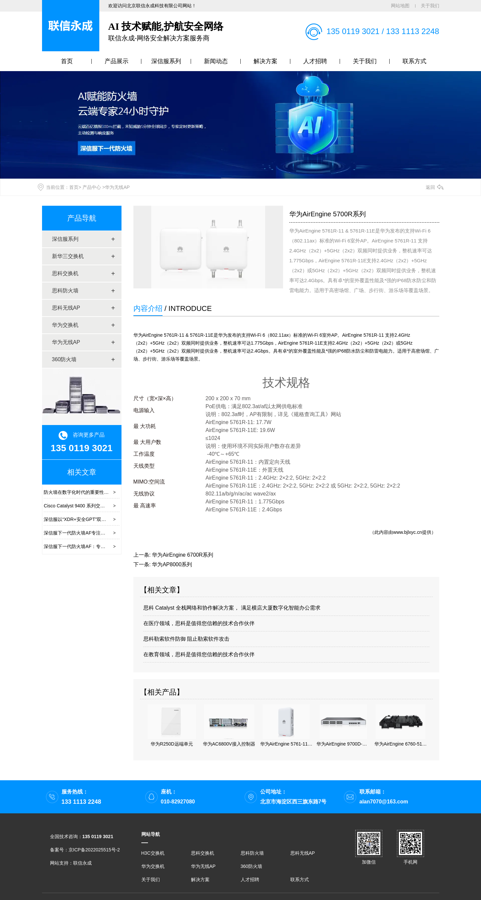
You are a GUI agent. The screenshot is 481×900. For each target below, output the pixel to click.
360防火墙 (64, 359)
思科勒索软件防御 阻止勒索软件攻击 (186, 639)
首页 (67, 61)
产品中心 (91, 187)
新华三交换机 (68, 256)
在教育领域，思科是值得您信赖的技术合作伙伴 (199, 654)
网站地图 (400, 5)
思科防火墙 (65, 290)
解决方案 (265, 61)
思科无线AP (66, 308)
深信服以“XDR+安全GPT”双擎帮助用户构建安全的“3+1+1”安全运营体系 (118, 519)
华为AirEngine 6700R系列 (182, 555)
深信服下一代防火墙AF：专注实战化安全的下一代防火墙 (102, 546)
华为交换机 (65, 325)
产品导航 (81, 218)
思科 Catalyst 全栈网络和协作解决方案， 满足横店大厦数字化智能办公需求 (231, 608)
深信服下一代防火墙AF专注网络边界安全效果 (91, 533)
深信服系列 (166, 61)
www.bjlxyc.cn (407, 532)
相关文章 (81, 472)
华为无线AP (66, 342)
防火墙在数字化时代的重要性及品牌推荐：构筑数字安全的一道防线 (113, 492)
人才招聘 (315, 61)
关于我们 (430, 5)
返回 (430, 187)
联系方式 (414, 61)
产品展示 (116, 61)
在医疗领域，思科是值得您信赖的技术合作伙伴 (199, 623)
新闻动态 (216, 61)
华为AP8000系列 (172, 564)
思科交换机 (65, 273)
